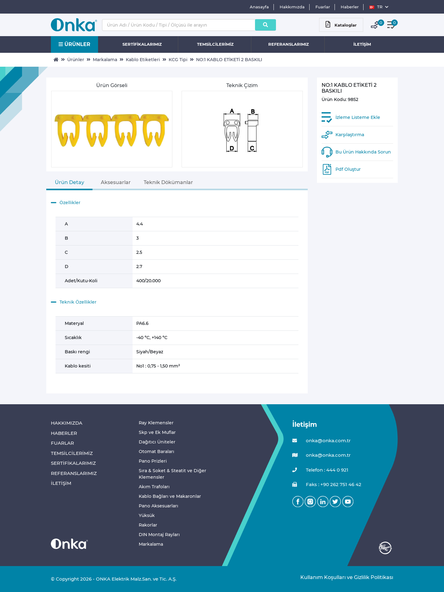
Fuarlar (322, 6)
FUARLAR (62, 443)
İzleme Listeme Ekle (357, 117)
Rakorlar (148, 525)
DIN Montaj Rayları (159, 534)
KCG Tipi (178, 59)
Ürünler (75, 59)
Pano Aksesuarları (158, 506)
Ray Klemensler (156, 423)
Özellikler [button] (65, 203)
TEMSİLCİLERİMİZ (215, 44)
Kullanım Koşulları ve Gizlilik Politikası (343, 577)
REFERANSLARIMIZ (288, 44)
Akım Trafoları (154, 486)
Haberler (350, 6)
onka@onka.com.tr (321, 440)
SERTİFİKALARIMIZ (142, 44)
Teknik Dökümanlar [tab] (168, 182)
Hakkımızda (292, 6)
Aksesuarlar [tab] (116, 182)
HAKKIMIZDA (66, 423)
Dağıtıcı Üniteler (157, 442)
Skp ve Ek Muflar (157, 432)
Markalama (105, 59)
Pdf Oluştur (348, 169)
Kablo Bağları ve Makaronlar (170, 496)
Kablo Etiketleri (143, 59)
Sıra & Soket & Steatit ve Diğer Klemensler (172, 474)
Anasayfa (259, 6)
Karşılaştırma (349, 134)
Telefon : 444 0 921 (320, 470)
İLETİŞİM (362, 44)
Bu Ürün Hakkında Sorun (363, 152)
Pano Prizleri (153, 461)
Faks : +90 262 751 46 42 (326, 484)
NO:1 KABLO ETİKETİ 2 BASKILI (229, 59)
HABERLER (64, 433)
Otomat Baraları (156, 451)
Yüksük (147, 515)
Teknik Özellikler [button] (74, 302)
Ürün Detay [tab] (69, 182)
